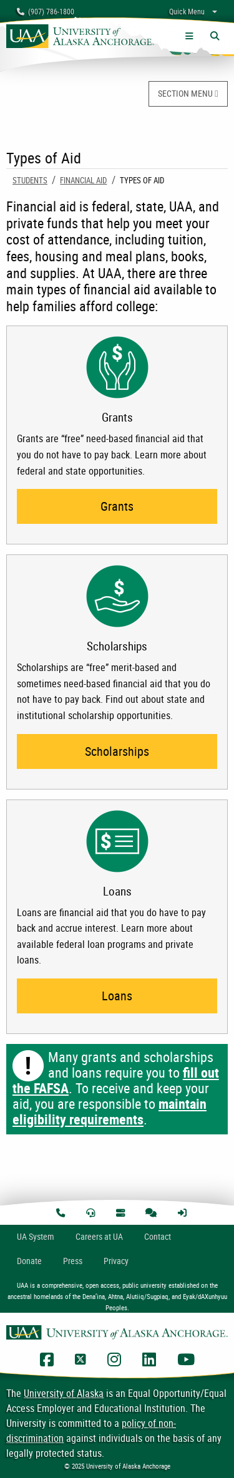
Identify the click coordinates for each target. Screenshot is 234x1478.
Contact (157, 1236)
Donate (29, 1261)
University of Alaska (64, 1393)
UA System (35, 1236)
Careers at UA (99, 1236)
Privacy (116, 1261)
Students (29, 180)
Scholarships (117, 751)
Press (72, 1261)
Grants (117, 506)
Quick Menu (187, 11)
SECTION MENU (188, 93)
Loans (117, 995)
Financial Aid (83, 180)
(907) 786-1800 (45, 11)
